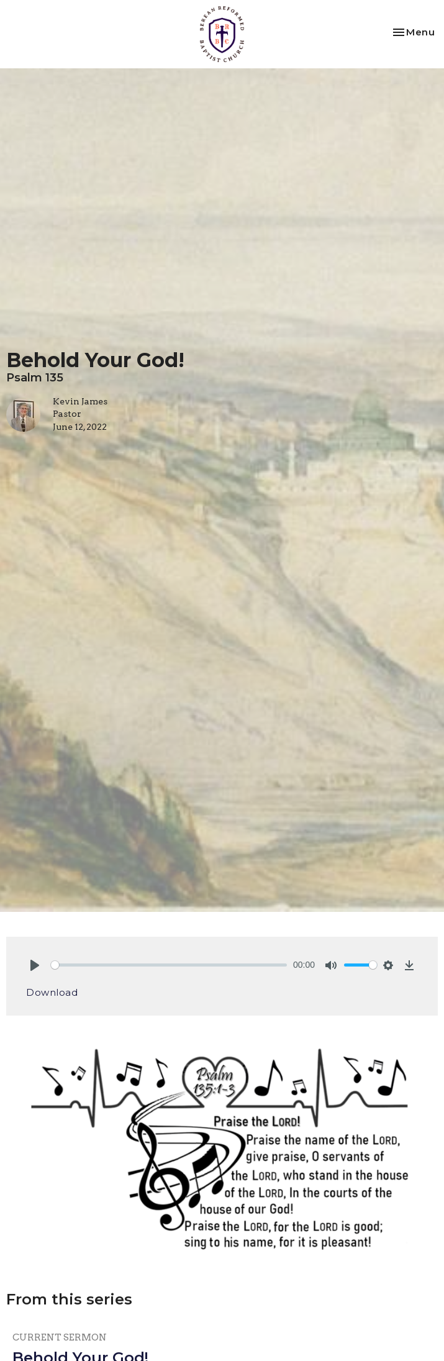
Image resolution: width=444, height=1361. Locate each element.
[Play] (35, 965)
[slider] (169, 965)
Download (52, 992)
